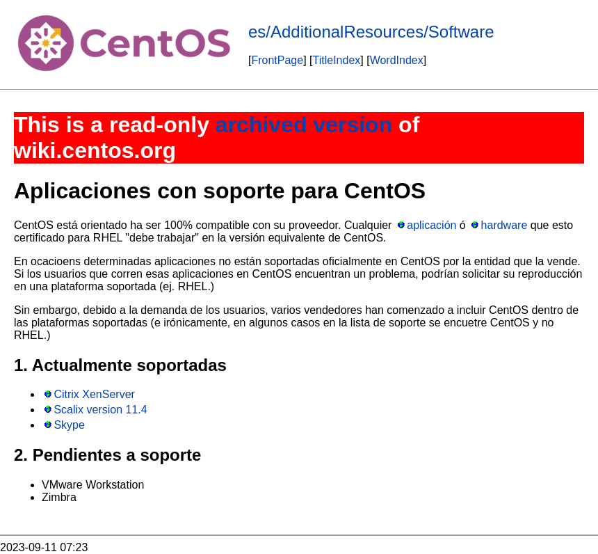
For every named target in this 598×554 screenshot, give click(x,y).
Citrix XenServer (94, 394)
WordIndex (396, 60)
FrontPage (277, 60)
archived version (304, 124)
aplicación (431, 225)
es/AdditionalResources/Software (371, 31)
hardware (504, 225)
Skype (69, 425)
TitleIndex (337, 60)
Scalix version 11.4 (100, 410)
